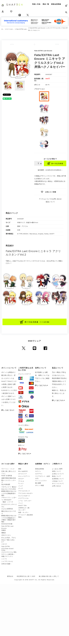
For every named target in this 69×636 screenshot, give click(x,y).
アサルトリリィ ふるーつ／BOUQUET (8, 499)
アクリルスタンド (24, 491)
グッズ (20, 488)
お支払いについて (58, 474)
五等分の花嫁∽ (6, 564)
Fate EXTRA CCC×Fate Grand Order (7, 548)
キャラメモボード (24, 496)
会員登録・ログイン (42, 464)
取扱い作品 (36, 4)
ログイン (38, 471)
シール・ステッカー (24, 501)
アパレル (21, 481)
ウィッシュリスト (41, 480)
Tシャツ (21, 483)
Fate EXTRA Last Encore (22, 29)
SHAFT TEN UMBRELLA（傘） (24, 507)
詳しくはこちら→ (7, 410)
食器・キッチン (23, 512)
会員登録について (58, 478)
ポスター (21, 478)
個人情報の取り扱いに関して (49, 576)
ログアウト (39, 474)
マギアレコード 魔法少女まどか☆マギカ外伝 (8, 488)
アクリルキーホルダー (25, 493)
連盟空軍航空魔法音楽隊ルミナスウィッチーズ (8, 480)
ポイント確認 (39, 485)
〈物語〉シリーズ (7, 502)
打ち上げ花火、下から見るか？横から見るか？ (8, 540)
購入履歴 (38, 483)
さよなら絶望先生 (7, 509)
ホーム (3, 29)
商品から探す (23, 464)
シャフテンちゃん (7, 561)
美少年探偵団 (5, 484)
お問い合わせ (56, 486)
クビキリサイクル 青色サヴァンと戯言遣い (8, 553)
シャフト (4, 559)
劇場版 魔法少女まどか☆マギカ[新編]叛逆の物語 (8, 493)
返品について (50, 202)
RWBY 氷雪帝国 (6, 475)
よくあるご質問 (57, 469)
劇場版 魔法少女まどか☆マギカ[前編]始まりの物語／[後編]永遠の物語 (8, 519)
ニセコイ (4, 544)
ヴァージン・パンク (8, 469)
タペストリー (22, 474)
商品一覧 (46, 4)
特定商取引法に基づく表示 (26, 576)
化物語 (3, 530)
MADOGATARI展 (6, 524)
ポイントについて (58, 483)
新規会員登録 (56, 4)
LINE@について (57, 481)
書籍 (19, 469)
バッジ (20, 503)
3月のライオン (6, 535)
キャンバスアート (24, 476)
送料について (56, 471)
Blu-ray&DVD (23, 471)
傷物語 (3, 533)
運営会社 (10, 576)
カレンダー (22, 510)
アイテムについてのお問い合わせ (50, 199)
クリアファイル (23, 498)
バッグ (20, 486)
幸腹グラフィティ (7, 556)
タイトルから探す (10, 29)
